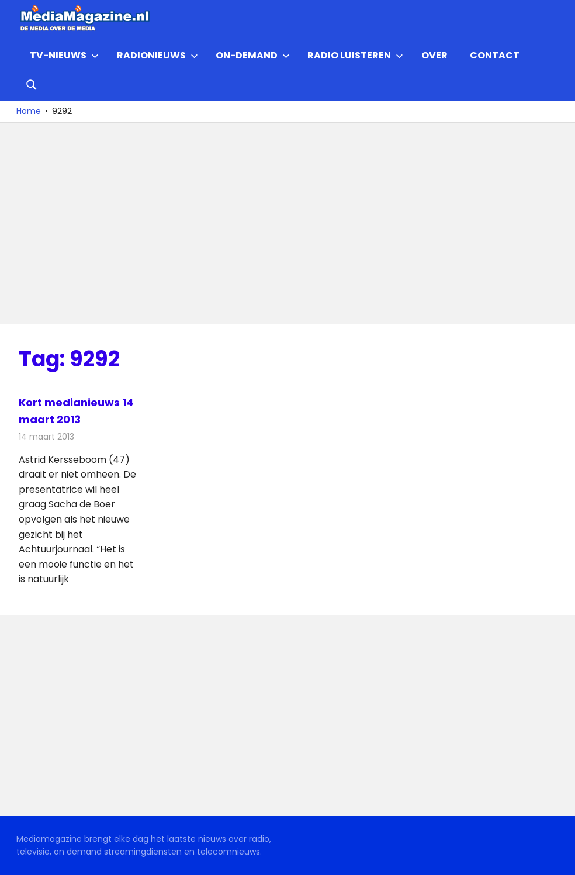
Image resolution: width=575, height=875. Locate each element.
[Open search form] (31, 83)
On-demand (253, 55)
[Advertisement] (287, 223)
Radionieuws (157, 55)
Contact (494, 55)
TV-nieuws (64, 55)
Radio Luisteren (355, 55)
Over (434, 55)
